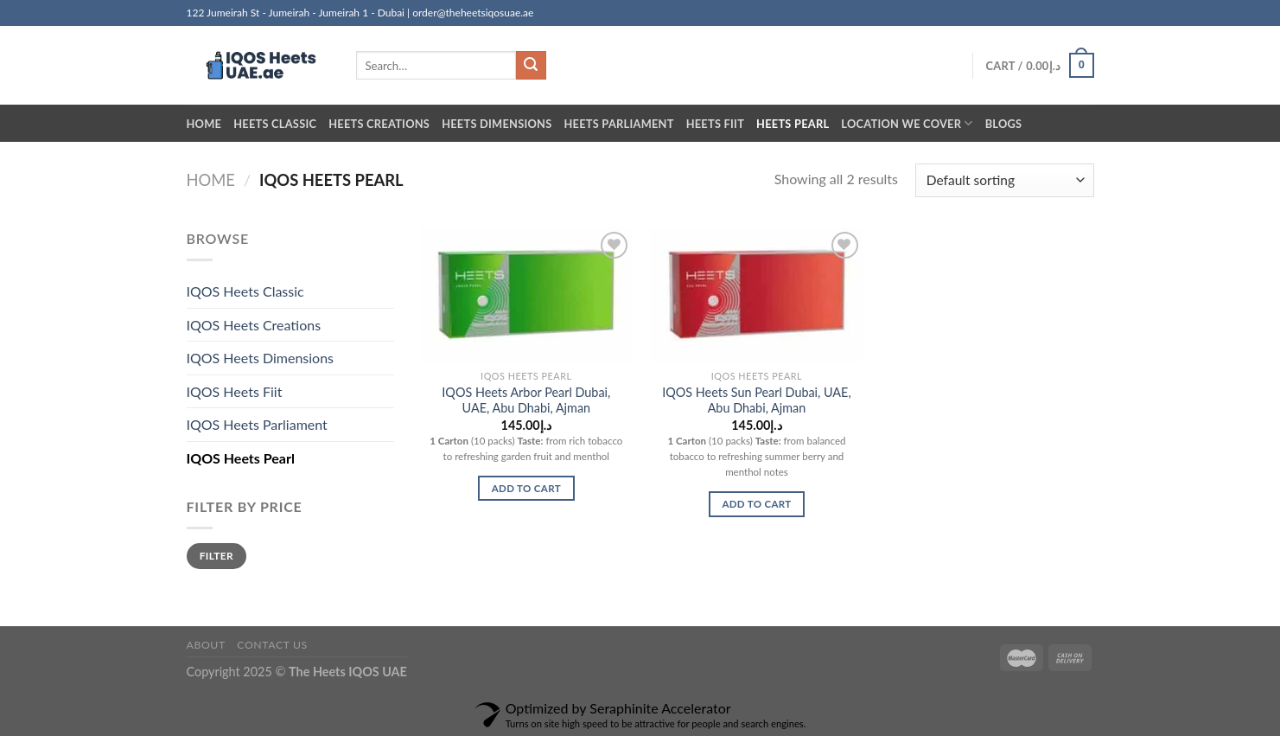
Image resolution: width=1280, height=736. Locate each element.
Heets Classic (274, 124)
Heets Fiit (715, 124)
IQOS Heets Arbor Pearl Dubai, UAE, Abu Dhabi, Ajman (526, 400)
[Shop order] (1004, 180)
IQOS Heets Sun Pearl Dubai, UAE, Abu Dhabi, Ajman (756, 400)
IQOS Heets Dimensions (260, 357)
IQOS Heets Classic (245, 291)
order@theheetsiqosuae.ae (472, 12)
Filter (216, 555)
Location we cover (906, 123)
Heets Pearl (792, 124)
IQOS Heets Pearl (241, 458)
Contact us (272, 644)
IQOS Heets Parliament (257, 424)
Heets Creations (379, 124)
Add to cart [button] (526, 488)
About (206, 644)
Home (204, 124)
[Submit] (530, 65)
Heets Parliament (618, 124)
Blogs (1003, 124)
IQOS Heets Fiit (235, 391)
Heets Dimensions (496, 124)
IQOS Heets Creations (254, 325)
